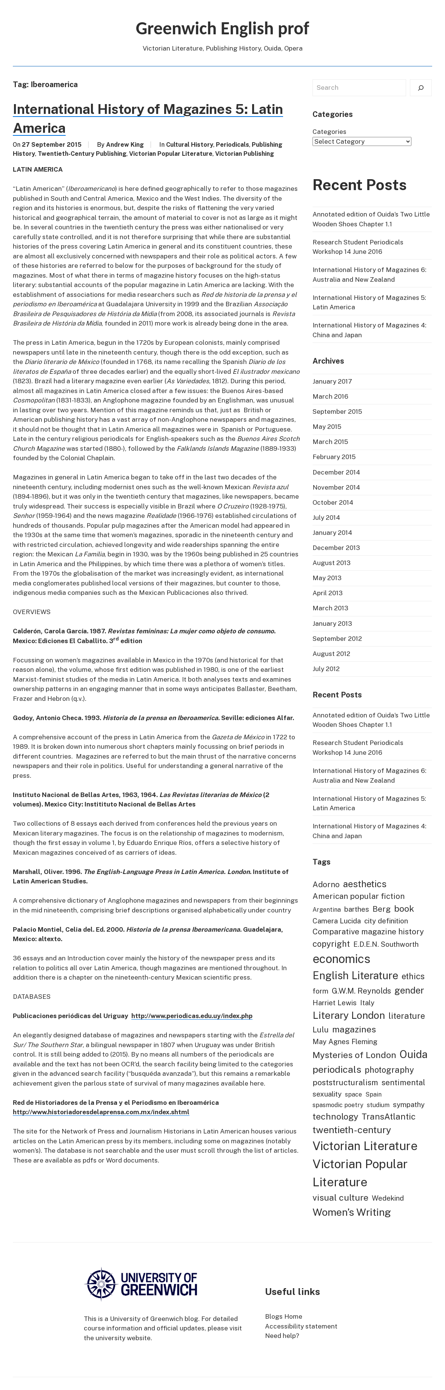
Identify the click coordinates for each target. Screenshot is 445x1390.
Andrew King (125, 144)
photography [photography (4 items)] (389, 1070)
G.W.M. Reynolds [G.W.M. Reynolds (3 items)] (361, 990)
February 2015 (334, 457)
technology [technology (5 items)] (335, 1116)
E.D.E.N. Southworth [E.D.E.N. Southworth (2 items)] (386, 944)
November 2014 (336, 487)
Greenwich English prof (222, 28)
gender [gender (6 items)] (409, 990)
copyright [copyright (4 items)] (331, 944)
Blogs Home (283, 1316)
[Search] (421, 87)
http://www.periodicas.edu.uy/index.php (192, 1016)
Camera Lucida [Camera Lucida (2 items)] (337, 921)
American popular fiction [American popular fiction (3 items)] (359, 896)
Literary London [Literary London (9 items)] (349, 1015)
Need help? (282, 1335)
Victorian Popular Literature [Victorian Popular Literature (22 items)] (360, 1173)
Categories (329, 131)
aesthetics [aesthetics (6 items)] (364, 884)
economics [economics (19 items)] (341, 959)
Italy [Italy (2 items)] (367, 1002)
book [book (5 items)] (404, 908)
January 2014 (332, 532)
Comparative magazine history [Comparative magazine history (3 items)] (368, 931)
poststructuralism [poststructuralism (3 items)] (345, 1082)
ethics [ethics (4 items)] (413, 976)
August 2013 (332, 563)
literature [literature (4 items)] (406, 1016)
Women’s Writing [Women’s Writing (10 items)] (352, 1212)
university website (123, 1338)
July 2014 (326, 517)
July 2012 (326, 669)
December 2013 (336, 547)
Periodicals (232, 144)
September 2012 (337, 638)
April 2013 (328, 593)
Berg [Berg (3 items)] (382, 909)
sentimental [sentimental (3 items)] (403, 1082)
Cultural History (189, 144)
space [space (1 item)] (353, 1094)
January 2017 (332, 381)
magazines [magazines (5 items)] (354, 1029)
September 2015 (337, 411)
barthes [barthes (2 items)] (356, 909)
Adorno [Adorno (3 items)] (326, 884)
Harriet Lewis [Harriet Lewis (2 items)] (335, 1002)
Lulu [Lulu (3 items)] (321, 1029)
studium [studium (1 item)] (378, 1105)
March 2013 (330, 608)
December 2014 (336, 472)
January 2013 (332, 623)
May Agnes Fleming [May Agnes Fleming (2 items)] (345, 1041)
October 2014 (333, 502)
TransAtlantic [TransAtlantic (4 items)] (389, 1116)
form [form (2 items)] (320, 991)
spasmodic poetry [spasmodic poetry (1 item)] (338, 1105)
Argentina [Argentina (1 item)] (327, 909)
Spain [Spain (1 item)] (373, 1094)
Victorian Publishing (244, 153)
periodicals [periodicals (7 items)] (337, 1069)
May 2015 (327, 426)
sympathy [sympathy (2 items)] (409, 1104)
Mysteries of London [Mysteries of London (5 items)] (354, 1055)
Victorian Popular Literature (170, 153)
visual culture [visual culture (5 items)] (340, 1197)
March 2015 (330, 441)
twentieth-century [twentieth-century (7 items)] (352, 1129)
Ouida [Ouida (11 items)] (414, 1054)
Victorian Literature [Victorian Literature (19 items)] (365, 1146)
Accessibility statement (301, 1326)
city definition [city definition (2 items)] (386, 921)
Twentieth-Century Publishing (82, 153)
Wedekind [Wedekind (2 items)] (388, 1198)
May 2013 (327, 578)
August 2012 (331, 653)
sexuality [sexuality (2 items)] (327, 1094)
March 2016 (330, 396)
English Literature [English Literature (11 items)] (355, 975)
